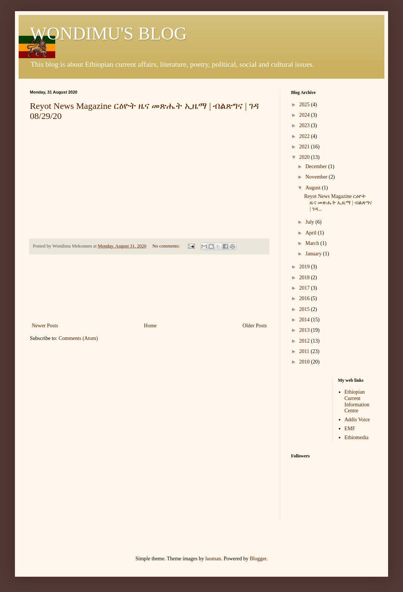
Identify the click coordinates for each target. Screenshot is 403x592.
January (314, 253)
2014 (305, 319)
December (316, 166)
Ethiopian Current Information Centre (356, 401)
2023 (305, 125)
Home (150, 325)
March (312, 243)
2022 (305, 136)
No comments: (166, 246)
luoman (213, 558)
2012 (305, 341)
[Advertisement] (149, 288)
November (317, 177)
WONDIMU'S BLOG (108, 33)
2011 (305, 351)
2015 (305, 309)
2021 (305, 146)
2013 (305, 330)
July (310, 222)
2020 (305, 157)
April (311, 233)
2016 (305, 298)
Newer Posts (45, 325)
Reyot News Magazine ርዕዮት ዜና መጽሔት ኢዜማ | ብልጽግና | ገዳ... (338, 202)
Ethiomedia (356, 437)
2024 (305, 115)
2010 (305, 362)
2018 (305, 277)
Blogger (258, 558)
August (313, 187)
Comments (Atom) (78, 338)
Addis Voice (357, 419)
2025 (305, 104)
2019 (305, 267)
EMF (349, 428)
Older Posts (255, 325)
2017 (305, 288)
